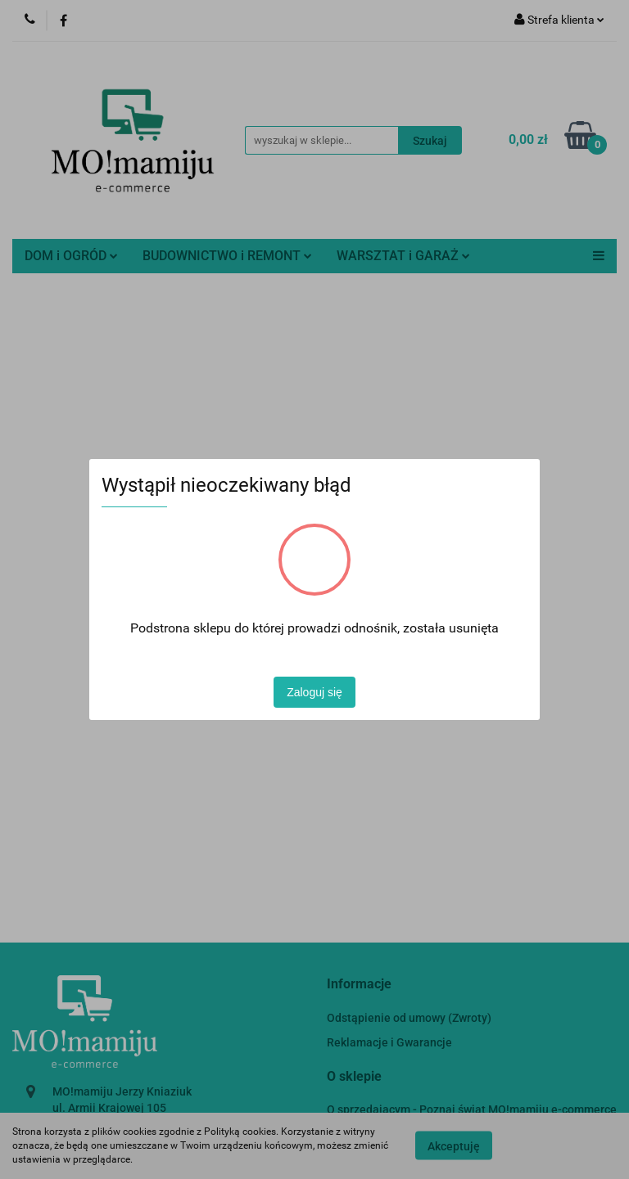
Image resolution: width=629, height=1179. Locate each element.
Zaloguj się (314, 692)
